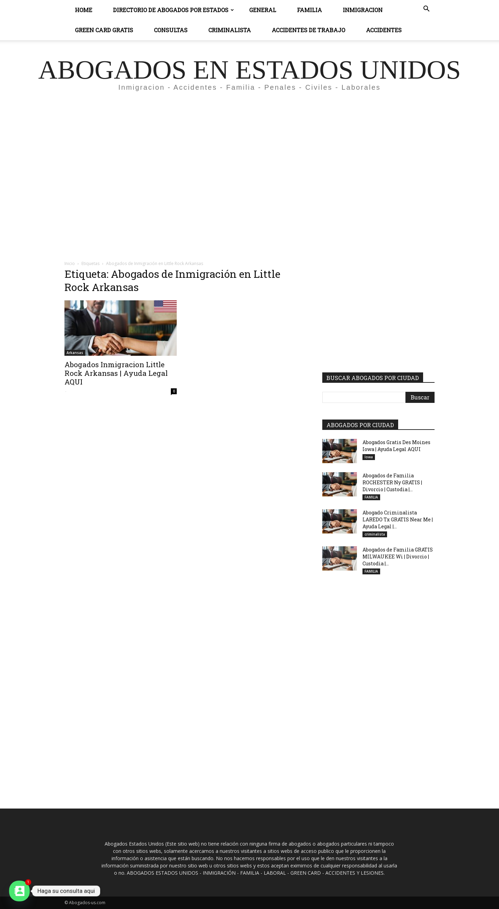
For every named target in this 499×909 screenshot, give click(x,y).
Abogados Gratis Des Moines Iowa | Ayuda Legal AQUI (396, 445)
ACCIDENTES (384, 30)
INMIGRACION (363, 10)
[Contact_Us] (19, 891)
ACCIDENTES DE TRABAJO (308, 30)
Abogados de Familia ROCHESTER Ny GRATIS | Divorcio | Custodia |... (392, 482)
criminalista (375, 534)
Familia (309, 10)
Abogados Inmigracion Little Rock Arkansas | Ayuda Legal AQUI (116, 373)
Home (83, 10)
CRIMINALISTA (229, 30)
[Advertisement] (249, 161)
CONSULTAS (170, 30)
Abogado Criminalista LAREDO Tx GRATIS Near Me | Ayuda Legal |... (397, 519)
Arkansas (75, 352)
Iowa (369, 456)
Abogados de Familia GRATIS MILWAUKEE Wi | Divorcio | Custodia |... (397, 556)
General (262, 10)
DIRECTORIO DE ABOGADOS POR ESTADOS (173, 10)
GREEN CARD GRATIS (104, 30)
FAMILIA (371, 497)
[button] (426, 9)
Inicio (69, 263)
